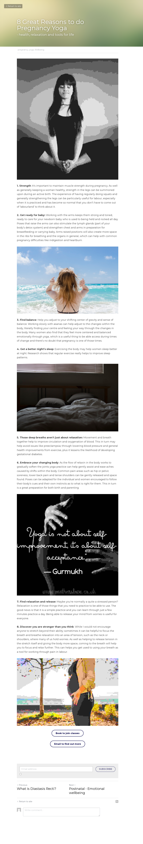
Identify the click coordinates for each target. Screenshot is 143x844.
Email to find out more (71, 759)
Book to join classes (71, 748)
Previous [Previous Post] (22, 800)
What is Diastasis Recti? (36, 804)
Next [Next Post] (76, 800)
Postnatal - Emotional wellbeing (99, 804)
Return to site (13, 6)
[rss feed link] (124, 813)
